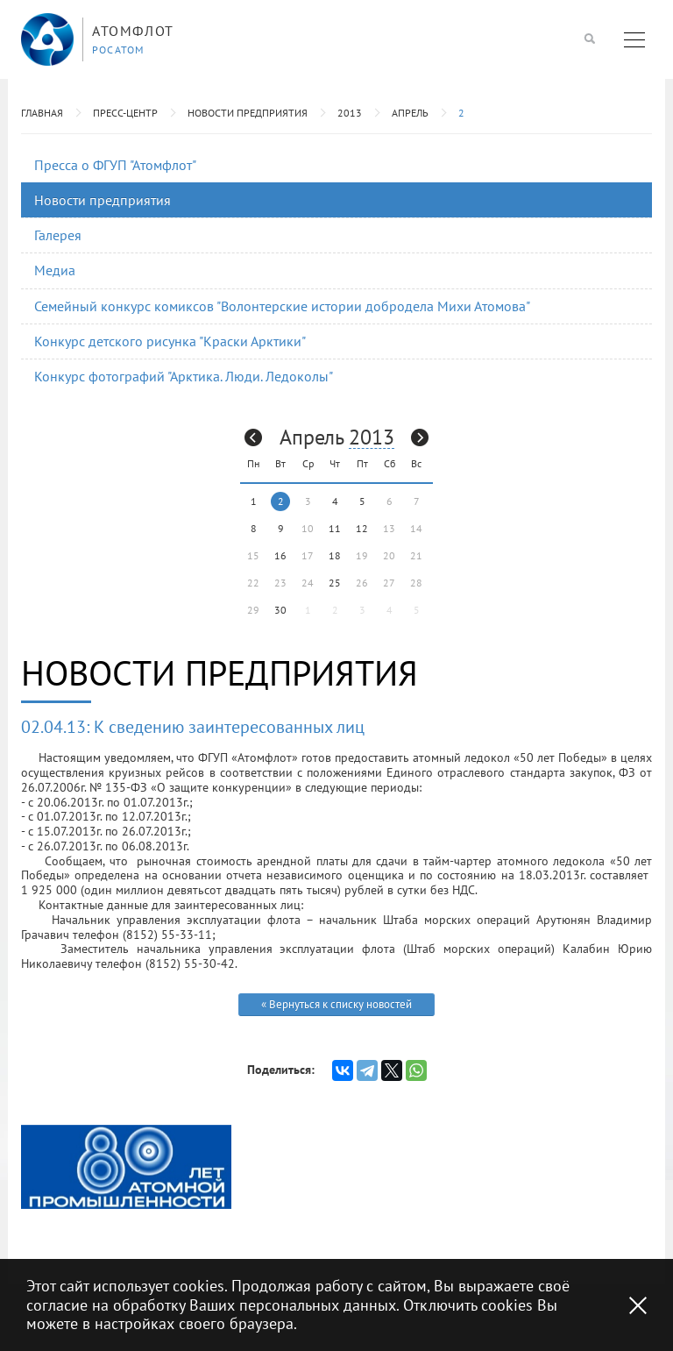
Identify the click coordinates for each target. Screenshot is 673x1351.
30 (280, 609)
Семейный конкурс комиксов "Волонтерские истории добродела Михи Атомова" (282, 306)
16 (280, 555)
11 (335, 528)
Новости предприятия (248, 112)
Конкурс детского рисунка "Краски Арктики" (170, 341)
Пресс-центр (125, 112)
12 (362, 528)
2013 (349, 112)
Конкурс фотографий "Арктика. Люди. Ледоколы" (183, 376)
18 (335, 555)
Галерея (57, 235)
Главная (42, 112)
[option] (126, 1167)
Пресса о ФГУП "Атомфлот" (115, 165)
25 (335, 582)
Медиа (54, 270)
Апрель (410, 112)
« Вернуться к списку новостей (336, 1004)
